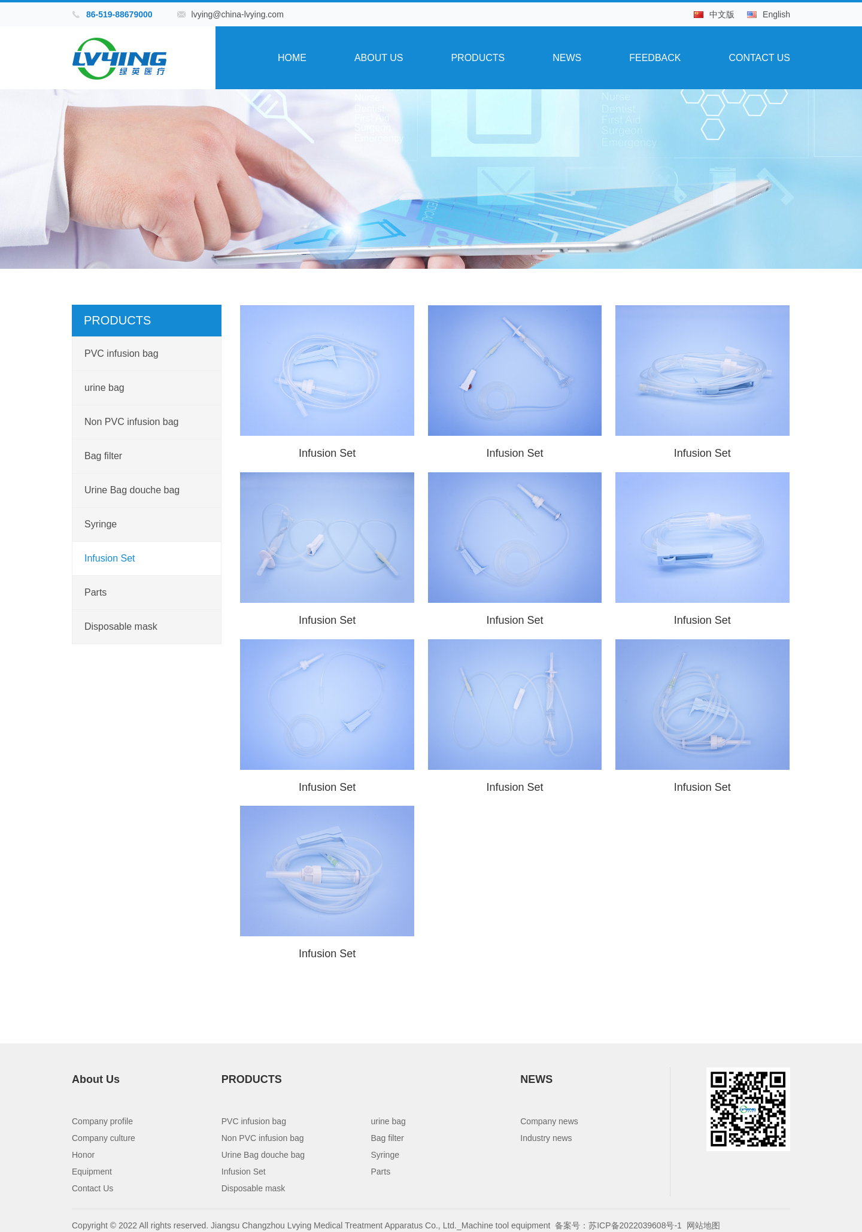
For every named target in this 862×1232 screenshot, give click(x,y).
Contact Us (759, 58)
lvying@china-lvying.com (238, 14)
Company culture (103, 1137)
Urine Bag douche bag (132, 490)
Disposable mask (120, 626)
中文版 (721, 14)
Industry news (546, 1137)
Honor (83, 1153)
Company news (549, 1120)
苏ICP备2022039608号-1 (635, 1224)
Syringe (100, 524)
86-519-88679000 (119, 14)
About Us (378, 58)
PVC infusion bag (121, 353)
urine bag (104, 388)
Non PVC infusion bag (131, 422)
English (776, 14)
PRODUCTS (478, 58)
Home (292, 58)
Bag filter (103, 456)
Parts (95, 592)
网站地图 (703, 1224)
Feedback (655, 58)
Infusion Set (109, 558)
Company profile (102, 1120)
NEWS (567, 58)
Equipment (92, 1170)
